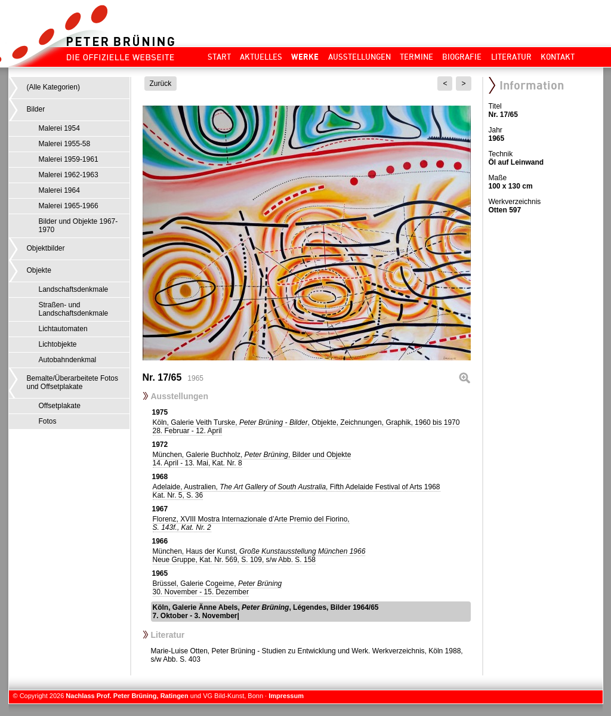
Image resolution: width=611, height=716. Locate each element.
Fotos (48, 421)
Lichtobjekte (58, 344)
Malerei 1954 (59, 128)
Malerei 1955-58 (65, 144)
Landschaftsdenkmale (74, 289)
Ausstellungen (359, 56)
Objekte (39, 270)
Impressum (286, 695)
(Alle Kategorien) (53, 87)
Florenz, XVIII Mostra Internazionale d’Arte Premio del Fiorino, (251, 523)
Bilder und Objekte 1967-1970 (78, 225)
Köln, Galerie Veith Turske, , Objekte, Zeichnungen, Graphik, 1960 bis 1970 (306, 426)
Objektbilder (46, 248)
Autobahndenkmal (68, 360)
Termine (416, 56)
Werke (305, 56)
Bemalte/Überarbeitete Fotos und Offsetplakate (72, 382)
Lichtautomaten (63, 329)
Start (219, 56)
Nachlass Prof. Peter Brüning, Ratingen (127, 695)
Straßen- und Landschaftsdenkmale (74, 309)
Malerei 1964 (59, 190)
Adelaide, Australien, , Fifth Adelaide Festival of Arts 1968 (296, 491)
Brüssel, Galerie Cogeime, (217, 587)
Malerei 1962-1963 (68, 175)
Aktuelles (261, 56)
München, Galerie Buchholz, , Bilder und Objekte (252, 458)
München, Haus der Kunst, (259, 555)
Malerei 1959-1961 (68, 159)
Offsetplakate (60, 406)
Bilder (36, 109)
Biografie (462, 56)
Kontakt (558, 56)
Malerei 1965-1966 (68, 206)
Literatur (511, 56)
